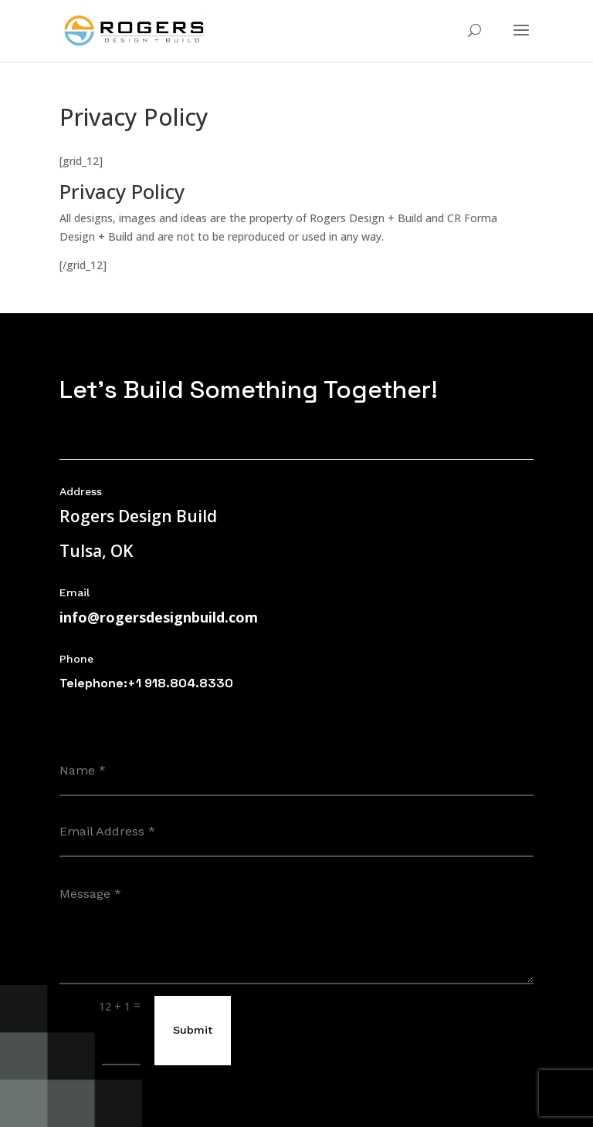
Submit (192, 1030)
